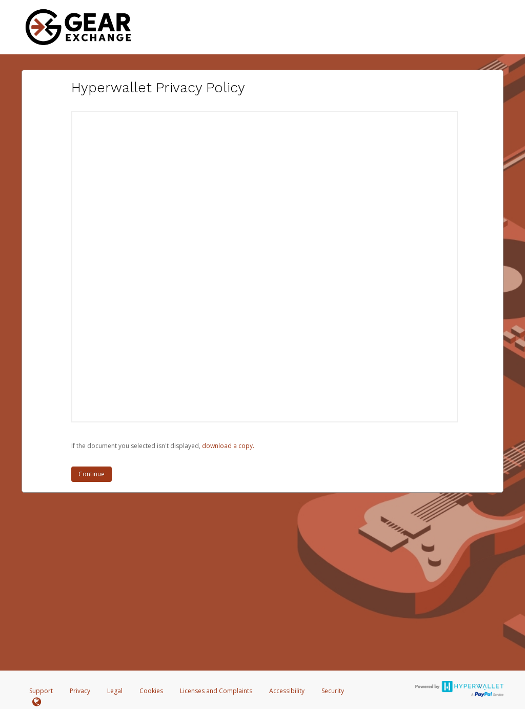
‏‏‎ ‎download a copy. (227, 445)
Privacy (80, 690)
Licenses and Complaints (217, 690)
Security (332, 690)
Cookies (151, 690)
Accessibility (287, 690)
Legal (115, 690)
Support (41, 690)
